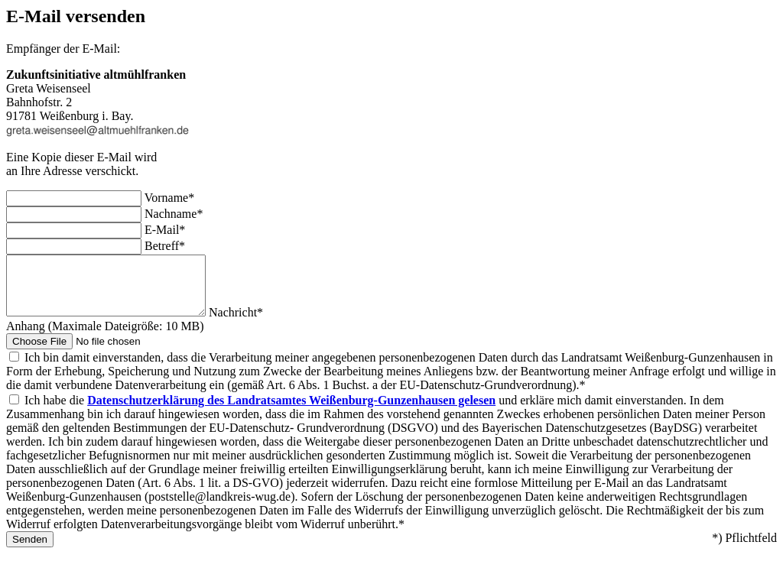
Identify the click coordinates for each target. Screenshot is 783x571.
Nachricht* (259, 323)
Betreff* (165, 245)
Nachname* (174, 213)
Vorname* (169, 197)
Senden (29, 550)
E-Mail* (165, 229)
